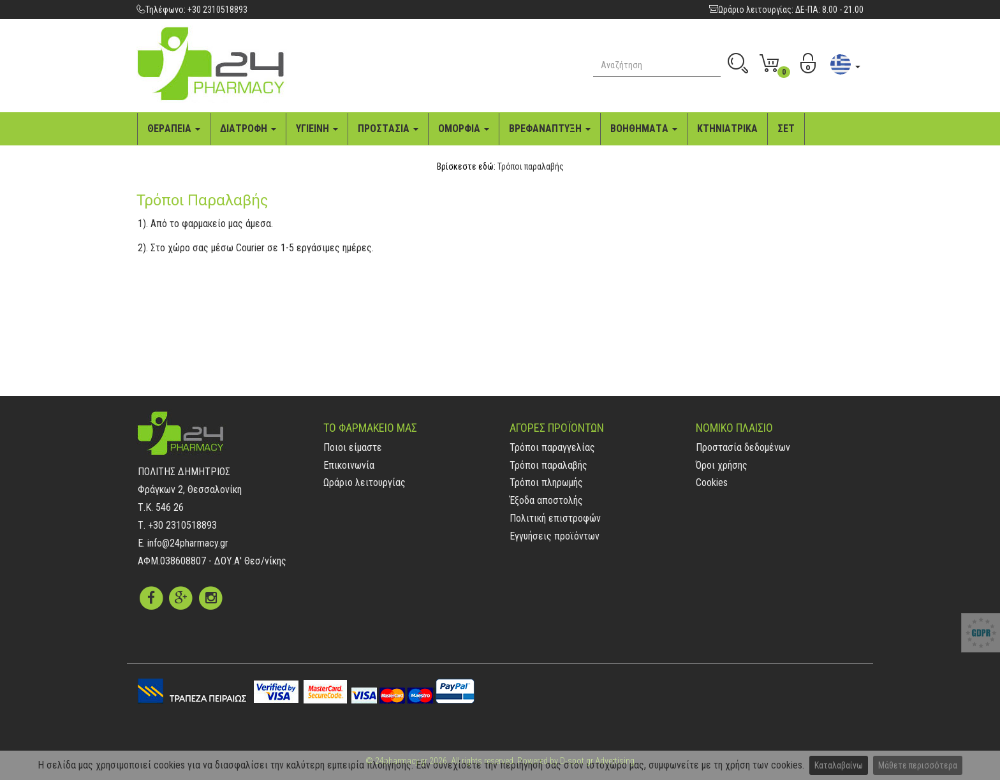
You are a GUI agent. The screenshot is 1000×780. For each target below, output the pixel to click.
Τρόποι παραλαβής (530, 166)
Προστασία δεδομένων (743, 447)
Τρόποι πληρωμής (546, 482)
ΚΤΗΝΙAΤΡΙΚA (727, 128)
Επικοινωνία (348, 465)
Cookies (712, 482)
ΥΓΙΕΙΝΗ (317, 128)
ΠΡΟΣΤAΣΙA (388, 128)
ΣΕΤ (786, 128)
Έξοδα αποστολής (546, 500)
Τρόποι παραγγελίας (552, 447)
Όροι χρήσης (721, 465)
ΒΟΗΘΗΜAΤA (643, 128)
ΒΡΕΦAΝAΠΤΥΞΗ (550, 128)
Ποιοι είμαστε (352, 447)
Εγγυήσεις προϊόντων (554, 536)
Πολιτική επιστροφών (555, 518)
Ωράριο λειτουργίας (364, 482)
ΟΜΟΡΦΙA (463, 128)
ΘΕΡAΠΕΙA (173, 128)
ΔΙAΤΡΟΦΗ (248, 128)
